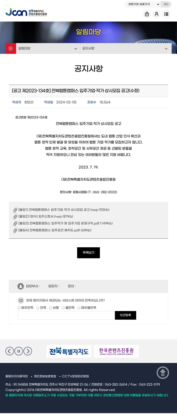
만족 (42, 309)
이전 (9, 352)
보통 (55, 309)
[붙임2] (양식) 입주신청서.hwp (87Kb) (46, 216)
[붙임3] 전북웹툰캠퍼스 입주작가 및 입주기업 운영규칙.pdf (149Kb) (66, 223)
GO (166, 4)
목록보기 (88, 253)
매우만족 (26, 309)
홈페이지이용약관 (16, 377)
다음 (27, 352)
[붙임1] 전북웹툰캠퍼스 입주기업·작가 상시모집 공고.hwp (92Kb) (64, 210)
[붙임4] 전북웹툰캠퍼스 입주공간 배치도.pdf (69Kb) (55, 230)
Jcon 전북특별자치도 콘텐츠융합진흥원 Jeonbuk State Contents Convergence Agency (26, 12)
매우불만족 (88, 309)
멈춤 (18, 352)
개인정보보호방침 (45, 377)
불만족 (70, 309)
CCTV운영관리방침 (75, 377)
